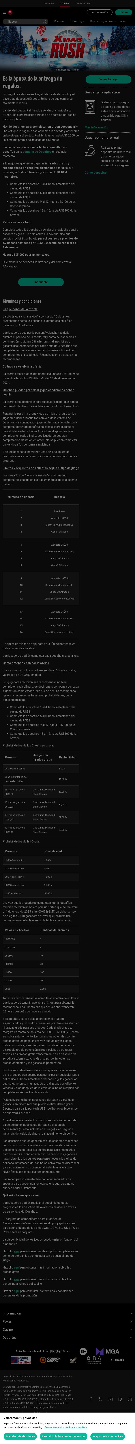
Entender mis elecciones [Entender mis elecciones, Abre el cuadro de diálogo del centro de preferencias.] (20, 1436)
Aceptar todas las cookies (107, 1436)
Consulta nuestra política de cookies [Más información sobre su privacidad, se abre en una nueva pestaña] (65, 1427)
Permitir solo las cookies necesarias (63, 1436)
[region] (67, 1428)
